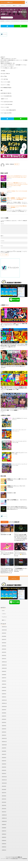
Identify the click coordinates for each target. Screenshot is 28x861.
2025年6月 (4, 642)
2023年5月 (4, 722)
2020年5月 (4, 837)
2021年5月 (4, 799)
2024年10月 (4, 668)
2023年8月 (4, 712)
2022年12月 (4, 738)
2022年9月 (4, 747)
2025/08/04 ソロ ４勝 (11, 492)
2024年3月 (4, 690)
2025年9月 (4, 633)
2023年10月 (4, 706)
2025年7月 (4, 639)
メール (2, 240)
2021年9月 (4, 786)
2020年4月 (4, 840)
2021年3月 (4, 805)
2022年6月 (4, 757)
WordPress (25, 858)
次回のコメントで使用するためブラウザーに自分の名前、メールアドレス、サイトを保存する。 (14, 252)
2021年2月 (4, 808)
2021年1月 (4, 811)
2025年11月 (4, 626)
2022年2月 (4, 770)
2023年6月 (4, 719)
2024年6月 (4, 681)
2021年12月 (4, 776)
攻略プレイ (15, 5)
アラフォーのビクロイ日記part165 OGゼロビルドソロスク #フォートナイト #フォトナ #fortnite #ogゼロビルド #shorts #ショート (17, 508)
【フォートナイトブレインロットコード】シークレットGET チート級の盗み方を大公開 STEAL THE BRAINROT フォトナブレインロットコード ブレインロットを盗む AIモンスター (14, 345)
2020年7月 (4, 830)
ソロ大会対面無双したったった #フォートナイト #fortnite (20, 570)
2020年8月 (4, 827)
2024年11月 (4, 665)
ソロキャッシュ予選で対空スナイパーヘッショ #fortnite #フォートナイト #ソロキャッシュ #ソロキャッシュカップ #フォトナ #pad (17, 184)
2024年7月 (4, 677)
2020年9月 (4, 824)
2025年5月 (4, 645)
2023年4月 (4, 725)
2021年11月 (4, 779)
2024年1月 (4, 696)
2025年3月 (4, 652)
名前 (2, 235)
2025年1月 (4, 658)
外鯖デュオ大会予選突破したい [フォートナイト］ (17, 499)
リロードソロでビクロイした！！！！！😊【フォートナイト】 (20, 554)
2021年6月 (4, 795)
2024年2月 (4, 693)
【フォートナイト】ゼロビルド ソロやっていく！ (7, 553)
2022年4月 (4, 763)
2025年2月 (4, 655)
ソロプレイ (2, 5)
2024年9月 (4, 671)
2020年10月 (4, 821)
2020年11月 (4, 818)
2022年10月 (4, 744)
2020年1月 (4, 846)
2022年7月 (4, 754)
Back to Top (14, 578)
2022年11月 (4, 741)
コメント (2, 223)
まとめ (20, 5)
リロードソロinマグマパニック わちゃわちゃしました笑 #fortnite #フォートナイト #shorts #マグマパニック (7, 570)
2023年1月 (4, 735)
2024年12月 (4, 661)
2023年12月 (4, 700)
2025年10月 (4, 629)
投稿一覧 (16, 164)
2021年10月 (4, 783)
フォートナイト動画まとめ (17, 857)
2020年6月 (4, 834)
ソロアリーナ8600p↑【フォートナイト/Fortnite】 (17, 191)
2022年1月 (4, 773)
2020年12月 (4, 815)
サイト (2, 245)
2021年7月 (4, 792)
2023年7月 (4, 716)
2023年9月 (4, 709)
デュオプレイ (8, 5)
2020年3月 (4, 843)
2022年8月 (4, 751)
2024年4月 (4, 687)
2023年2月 (4, 732)
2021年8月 (4, 789)
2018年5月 (4, 850)
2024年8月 (4, 674)
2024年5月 (4, 684)
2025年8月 (4, 636)
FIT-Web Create (14, 858)
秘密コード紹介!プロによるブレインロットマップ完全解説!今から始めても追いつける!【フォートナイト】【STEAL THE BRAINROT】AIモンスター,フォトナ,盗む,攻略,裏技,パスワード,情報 (14, 388)
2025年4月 (4, 649)
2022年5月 (4, 760)
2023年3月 (4, 728)
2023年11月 (4, 703)
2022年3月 (4, 767)
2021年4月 (4, 802)
